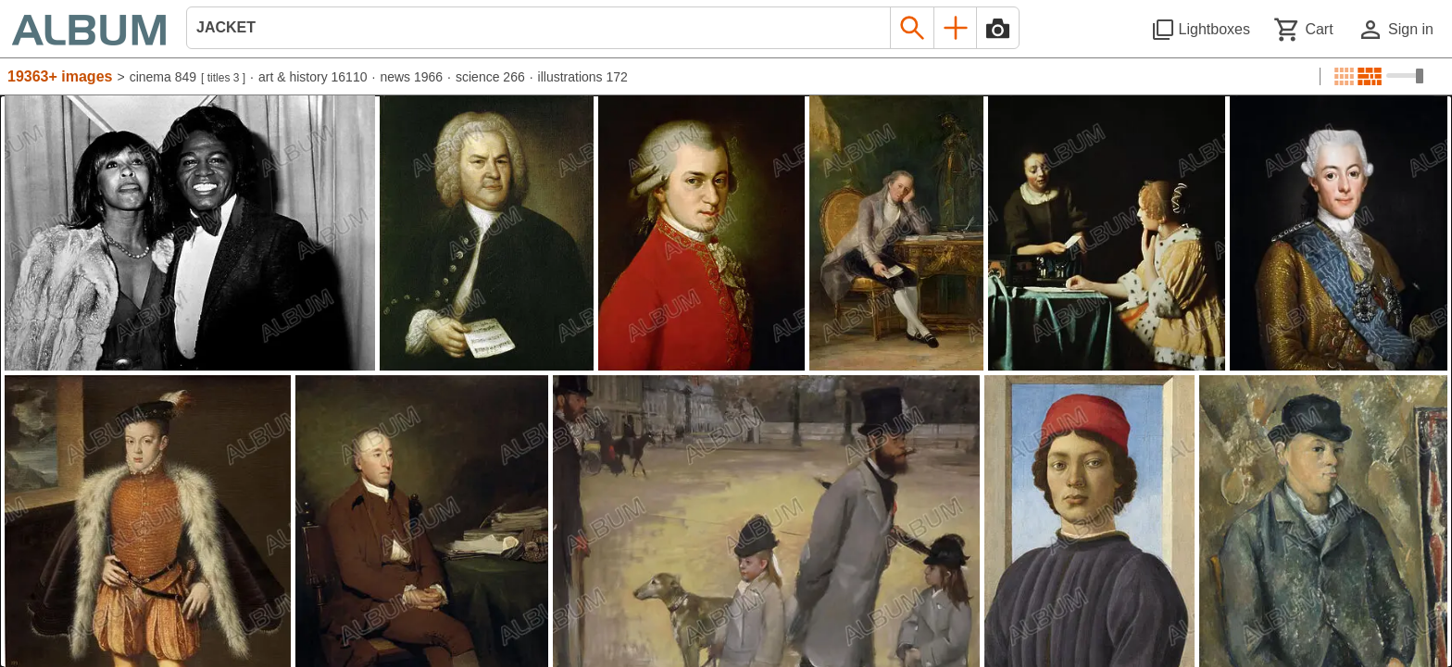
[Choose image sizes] (1404, 76)
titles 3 (223, 77)
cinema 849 (163, 76)
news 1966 (411, 76)
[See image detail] (190, 233)
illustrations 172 (583, 76)
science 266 (490, 76)
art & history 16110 (313, 76)
